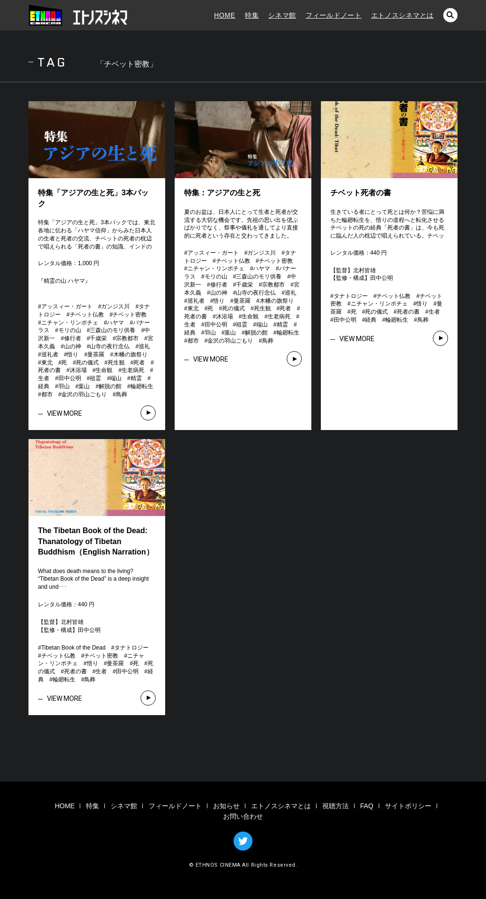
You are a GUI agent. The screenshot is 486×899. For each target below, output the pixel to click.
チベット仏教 (87, 314)
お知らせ (226, 806)
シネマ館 (282, 15)
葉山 (84, 386)
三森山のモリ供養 (112, 330)
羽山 (64, 386)
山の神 (72, 346)
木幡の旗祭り (130, 354)
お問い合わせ (243, 816)
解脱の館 (110, 386)
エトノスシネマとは (402, 15)
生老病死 (133, 370)
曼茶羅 (95, 354)
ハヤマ (115, 322)
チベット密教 (129, 314)
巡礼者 (49, 354)
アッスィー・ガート (67, 306)
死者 (139, 362)
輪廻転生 (142, 386)
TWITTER (243, 841)
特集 (252, 15)
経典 (43, 386)
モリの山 (69, 330)
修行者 (72, 338)
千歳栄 (98, 338)
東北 (47, 362)
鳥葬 (121, 394)
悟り (72, 354)
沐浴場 (78, 370)
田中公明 (69, 378)
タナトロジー (351, 296)
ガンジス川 (115, 306)
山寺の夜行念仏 (110, 346)
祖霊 (95, 378)
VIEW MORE (64, 413)
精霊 (136, 378)
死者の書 (49, 370)
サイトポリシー (408, 806)
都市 (47, 394)
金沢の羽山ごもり (84, 394)
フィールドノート (334, 15)
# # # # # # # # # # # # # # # (96, 663)
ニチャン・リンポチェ (69, 322)
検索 (450, 15)
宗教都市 (127, 338)
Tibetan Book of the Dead (73, 647)
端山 (116, 378)
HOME (224, 15)
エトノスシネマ (78, 15)
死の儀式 (87, 362)
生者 (43, 378)
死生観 (116, 362)
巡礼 (144, 346)
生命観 (103, 370)
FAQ (367, 806)
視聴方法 (335, 806)
